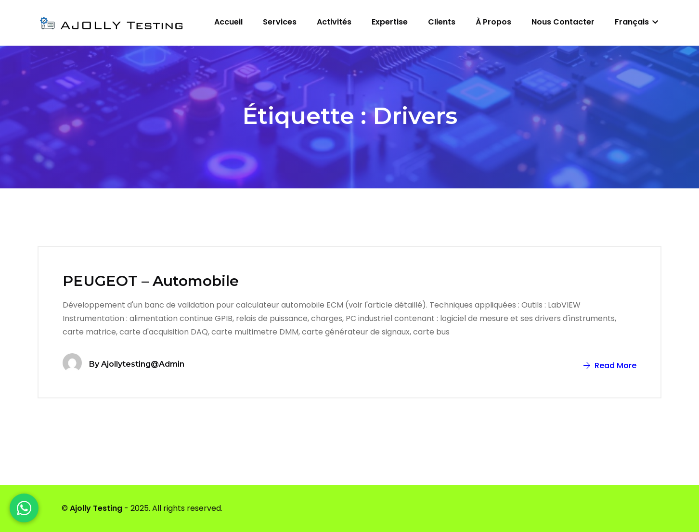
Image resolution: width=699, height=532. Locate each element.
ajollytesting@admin (142, 364)
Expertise (390, 21)
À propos (493, 21)
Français (636, 21)
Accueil (228, 21)
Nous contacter (563, 21)
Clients (441, 21)
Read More (609, 365)
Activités (334, 21)
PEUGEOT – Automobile (151, 281)
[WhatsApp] (24, 508)
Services (280, 21)
